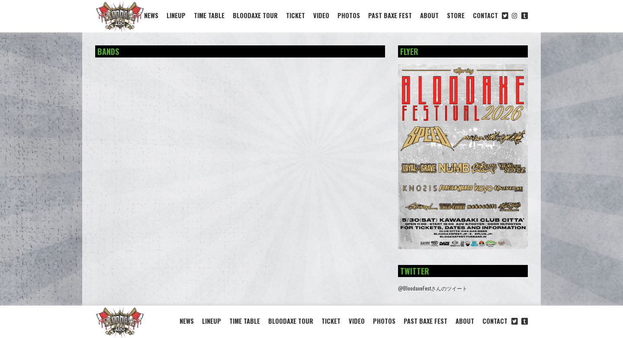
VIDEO (321, 15)
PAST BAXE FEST (390, 15)
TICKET (295, 15)
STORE (456, 15)
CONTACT (485, 15)
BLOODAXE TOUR (255, 15)
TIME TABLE (209, 15)
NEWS (151, 15)
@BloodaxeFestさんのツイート (432, 288)
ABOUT (429, 15)
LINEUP (176, 15)
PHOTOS (348, 15)
